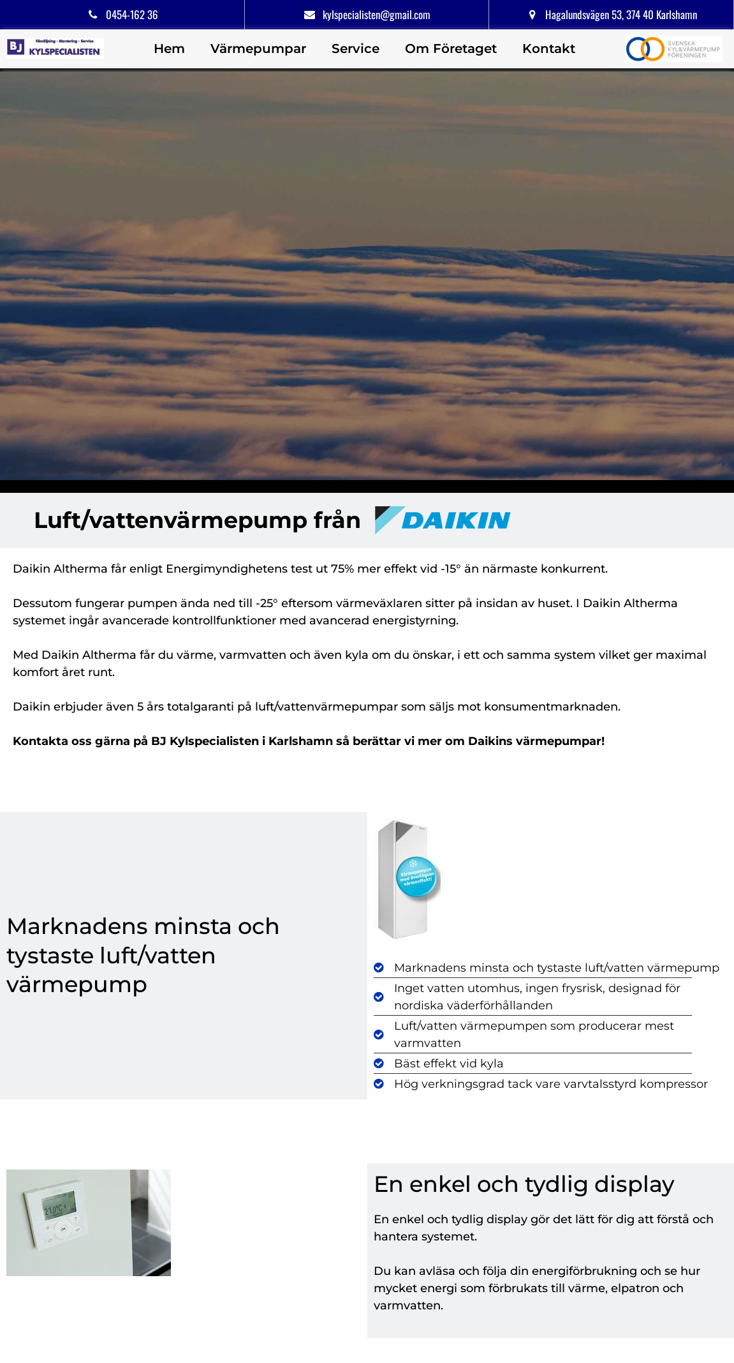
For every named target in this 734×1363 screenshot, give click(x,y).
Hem (169, 48)
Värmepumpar (258, 48)
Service (355, 48)
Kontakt (548, 48)
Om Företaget (451, 48)
